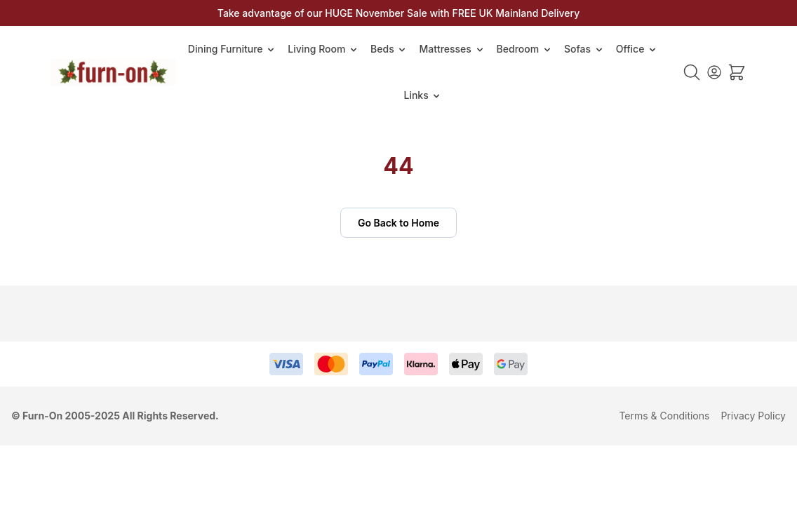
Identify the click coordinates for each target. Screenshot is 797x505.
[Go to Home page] (113, 72)
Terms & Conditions (664, 416)
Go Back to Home (398, 223)
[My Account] (714, 72)
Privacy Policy (753, 416)
